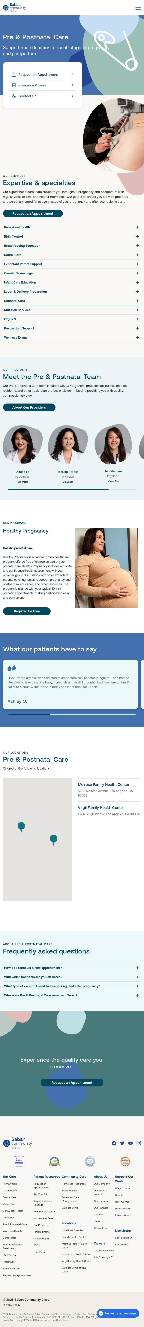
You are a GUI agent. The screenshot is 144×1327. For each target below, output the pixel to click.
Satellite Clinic (70, 1207)
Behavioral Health (13, 1210)
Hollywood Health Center (76, 1254)
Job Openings (104, 1257)
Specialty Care (11, 1268)
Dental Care (9, 1197)
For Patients (124, 1237)
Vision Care (9, 1204)
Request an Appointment (43, 74)
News (97, 1221)
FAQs (37, 1245)
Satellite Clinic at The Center (74, 1269)
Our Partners (101, 1207)
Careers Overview (104, 1250)
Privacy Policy (11, 1304)
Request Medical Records (43, 1203)
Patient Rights (42, 1238)
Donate (119, 1195)
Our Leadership (102, 1201)
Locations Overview (73, 1230)
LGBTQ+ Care (10, 1255)
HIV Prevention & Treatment (12, 1246)
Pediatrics (8, 1217)
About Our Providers (29, 407)
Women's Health (12, 1231)
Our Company (102, 1183)
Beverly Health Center (74, 1237)
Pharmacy (8, 1261)
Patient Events (42, 1231)
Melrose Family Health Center (74, 1245)
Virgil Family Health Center (77, 1261)
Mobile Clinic (69, 1190)
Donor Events (122, 1208)
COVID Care (10, 1190)
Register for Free (27, 611)
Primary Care (10, 1183)
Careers (98, 1214)
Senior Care (9, 1237)
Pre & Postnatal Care (15, 1224)
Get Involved (122, 1201)
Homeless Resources (74, 1183)
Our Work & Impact (100, 1192)
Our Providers (41, 1225)
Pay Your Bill (41, 1194)
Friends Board (123, 1215)
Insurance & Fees (43, 85)
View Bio (22, 481)
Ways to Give (122, 1188)
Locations (39, 1252)
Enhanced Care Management (70, 1199)
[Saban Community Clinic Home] (14, 7)
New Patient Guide (44, 1211)
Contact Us (43, 96)
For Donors (121, 1244)
